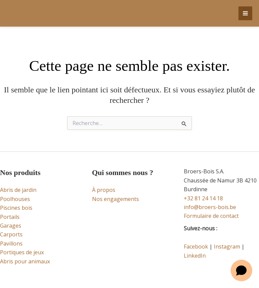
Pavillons (11, 243)
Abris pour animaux (25, 261)
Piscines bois (16, 207)
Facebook (196, 246)
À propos (103, 190)
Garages (10, 225)
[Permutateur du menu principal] (245, 13)
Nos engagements (115, 199)
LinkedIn (195, 255)
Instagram (227, 246)
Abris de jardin (18, 190)
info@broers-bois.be (210, 207)
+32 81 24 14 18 (203, 198)
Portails (10, 217)
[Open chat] (241, 270)
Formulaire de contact (211, 216)
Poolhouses (15, 199)
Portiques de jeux (22, 252)
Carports (11, 234)
